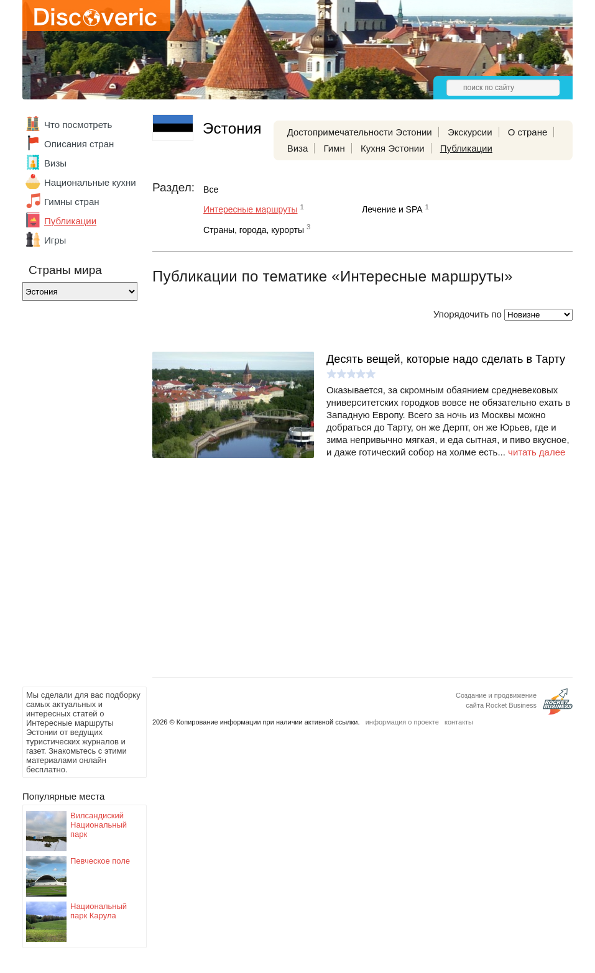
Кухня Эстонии (393, 148)
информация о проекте (402, 722)
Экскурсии (470, 132)
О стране (528, 132)
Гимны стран (71, 201)
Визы (55, 163)
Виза (297, 148)
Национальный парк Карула (98, 911)
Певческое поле (100, 861)
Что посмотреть (78, 124)
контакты (459, 722)
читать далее (536, 452)
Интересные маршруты (250, 209)
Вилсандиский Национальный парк (98, 825)
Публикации (70, 221)
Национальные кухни (90, 182)
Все (210, 189)
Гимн (333, 148)
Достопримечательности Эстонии (359, 132)
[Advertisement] (72, 497)
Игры (55, 240)
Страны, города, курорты (253, 230)
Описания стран (79, 144)
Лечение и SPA (392, 209)
